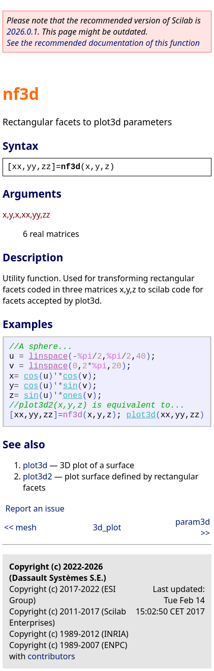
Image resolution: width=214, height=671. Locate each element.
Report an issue (34, 508)
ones (72, 395)
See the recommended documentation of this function (103, 42)
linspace (48, 356)
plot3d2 (37, 476)
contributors (51, 656)
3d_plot (107, 527)
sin (70, 386)
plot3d (141, 415)
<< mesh (20, 527)
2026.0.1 (22, 31)
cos (31, 376)
